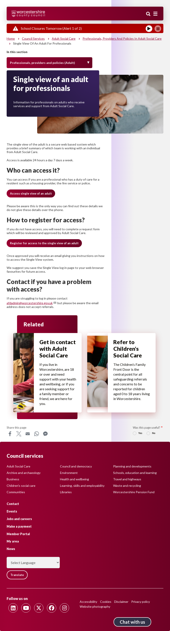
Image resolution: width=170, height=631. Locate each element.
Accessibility (88, 601)
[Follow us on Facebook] (51, 608)
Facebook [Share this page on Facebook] (10, 433)
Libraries (66, 492)
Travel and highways (127, 479)
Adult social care (63, 38)
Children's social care (21, 485)
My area (13, 541)
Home (11, 38)
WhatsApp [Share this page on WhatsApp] (36, 433)
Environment (69, 473)
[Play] (149, 28)
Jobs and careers (19, 519)
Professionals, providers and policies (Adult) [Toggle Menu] (42, 63)
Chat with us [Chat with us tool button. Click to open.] (132, 622)
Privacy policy (140, 601)
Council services (33, 38)
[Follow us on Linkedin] (13, 608)
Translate (17, 575)
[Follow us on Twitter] (38, 608)
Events (12, 511)
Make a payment (19, 526)
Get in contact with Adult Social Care (57, 349)
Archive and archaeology (24, 473)
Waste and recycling (127, 485)
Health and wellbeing (74, 479)
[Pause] (158, 28)
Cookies (105, 601)
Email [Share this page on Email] (27, 433)
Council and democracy (76, 466)
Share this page (16, 427)
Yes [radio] (140, 433)
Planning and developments (132, 466)
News (11, 549)
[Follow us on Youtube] (26, 608)
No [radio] (153, 433)
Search (148, 14)
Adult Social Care (18, 466)
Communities (16, 492)
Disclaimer (121, 601)
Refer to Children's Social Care (127, 349)
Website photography (95, 606)
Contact (13, 504)
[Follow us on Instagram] (64, 608)
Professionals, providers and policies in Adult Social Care (122, 38)
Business (13, 479)
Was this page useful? (146, 427)
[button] (31, 193)
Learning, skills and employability (82, 485)
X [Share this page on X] (18, 433)
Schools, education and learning (135, 473)
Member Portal (18, 534)
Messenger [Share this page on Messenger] (45, 433)
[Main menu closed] (155, 13)
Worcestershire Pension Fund (134, 492)
